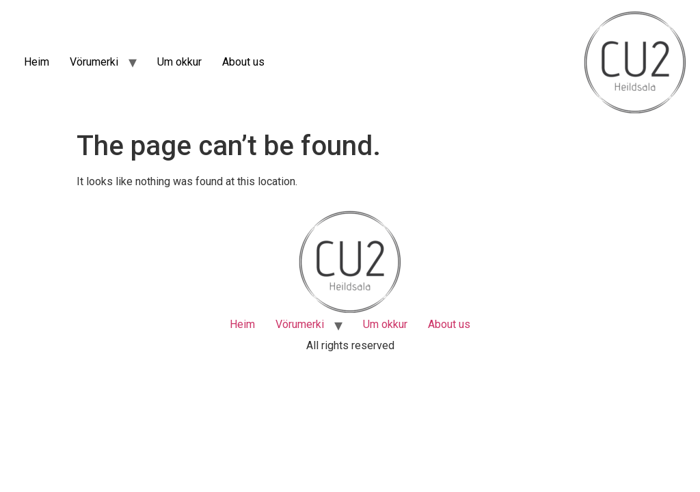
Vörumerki (94, 61)
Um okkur (179, 61)
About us (243, 61)
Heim (36, 61)
